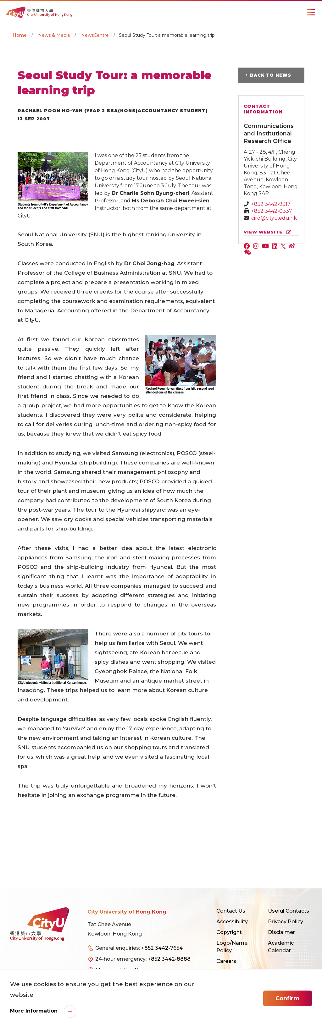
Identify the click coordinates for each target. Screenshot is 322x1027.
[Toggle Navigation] (311, 12)
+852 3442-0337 (271, 211)
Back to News (271, 75)
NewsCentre (95, 35)
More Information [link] (34, 1011)
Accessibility (232, 922)
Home (20, 35)
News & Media (54, 35)
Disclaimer (281, 932)
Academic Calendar (281, 946)
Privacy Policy (285, 922)
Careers (226, 961)
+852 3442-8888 (169, 959)
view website (269, 232)
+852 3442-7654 (162, 948)
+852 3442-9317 (271, 204)
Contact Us (230, 911)
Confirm (287, 998)
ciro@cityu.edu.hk (274, 218)
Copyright (229, 932)
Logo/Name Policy (231, 946)
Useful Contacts (288, 911)
